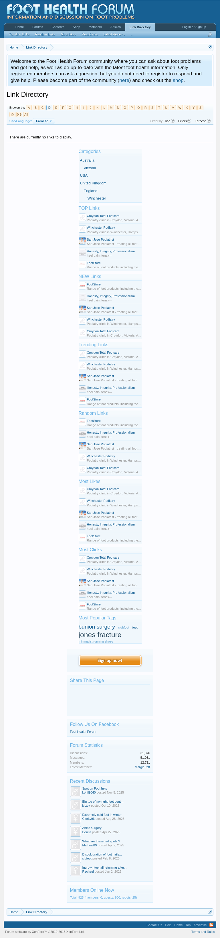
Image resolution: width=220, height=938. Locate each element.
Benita (86, 832)
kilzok (86, 805)
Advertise (200, 925)
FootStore (94, 263)
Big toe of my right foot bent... (103, 801)
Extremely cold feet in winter (102, 814)
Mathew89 (89, 845)
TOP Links (89, 208)
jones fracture (100, 635)
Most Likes (89, 481)
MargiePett (142, 767)
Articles (115, 27)
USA (84, 175)
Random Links (93, 413)
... (131, 34)
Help (168, 925)
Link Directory (140, 27)
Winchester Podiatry (101, 227)
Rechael (88, 871)
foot (135, 627)
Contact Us (154, 925)
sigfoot (87, 858)
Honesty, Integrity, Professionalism (111, 251)
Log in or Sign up (194, 27)
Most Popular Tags (97, 617)
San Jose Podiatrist (100, 239)
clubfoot (123, 627)
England (91, 191)
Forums (37, 27)
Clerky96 (88, 818)
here (124, 80)
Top (188, 925)
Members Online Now (92, 890)
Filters (184, 121)
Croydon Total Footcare (103, 216)
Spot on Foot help (94, 788)
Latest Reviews (114, 34)
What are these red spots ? (101, 841)
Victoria (90, 168)
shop (178, 80)
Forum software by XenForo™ (45, 931)
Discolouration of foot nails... (102, 854)
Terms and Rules (203, 931)
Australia (87, 160)
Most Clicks (90, 549)
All (26, 114)
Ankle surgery (92, 828)
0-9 (19, 114)
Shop (76, 27)
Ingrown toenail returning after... (104, 867)
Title (169, 121)
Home (19, 27)
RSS (211, 925)
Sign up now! (110, 660)
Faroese (43, 121)
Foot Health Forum (83, 731)
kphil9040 (89, 792)
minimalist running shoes (96, 641)
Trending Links (93, 344)
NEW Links (90, 276)
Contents (57, 27)
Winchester (97, 198)
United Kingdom (93, 183)
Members (95, 27)
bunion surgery (97, 627)
